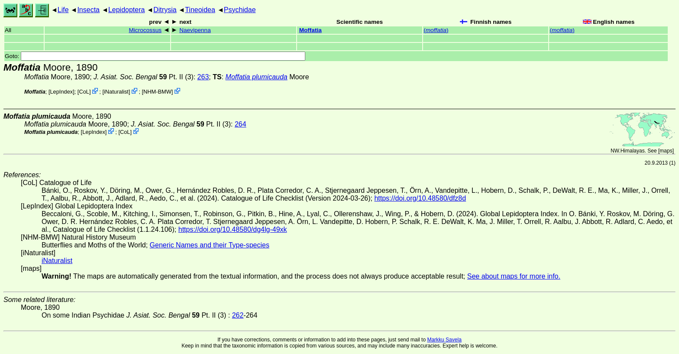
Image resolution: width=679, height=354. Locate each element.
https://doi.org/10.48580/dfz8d (420, 198)
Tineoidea (200, 9)
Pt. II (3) (144, 77)
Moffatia (310, 30)
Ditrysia (164, 9)
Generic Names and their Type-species (209, 245)
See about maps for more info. (513, 276)
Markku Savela (444, 340)
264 (240, 124)
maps (666, 151)
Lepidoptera (126, 9)
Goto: (155, 56)
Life (63, 9)
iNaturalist (116, 91)
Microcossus (145, 30)
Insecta (88, 9)
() (436, 30)
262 (238, 315)
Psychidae (240, 9)
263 (203, 77)
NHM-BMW (157, 91)
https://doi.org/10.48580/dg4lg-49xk (232, 229)
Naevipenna (195, 30)
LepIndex (61, 91)
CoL (84, 91)
